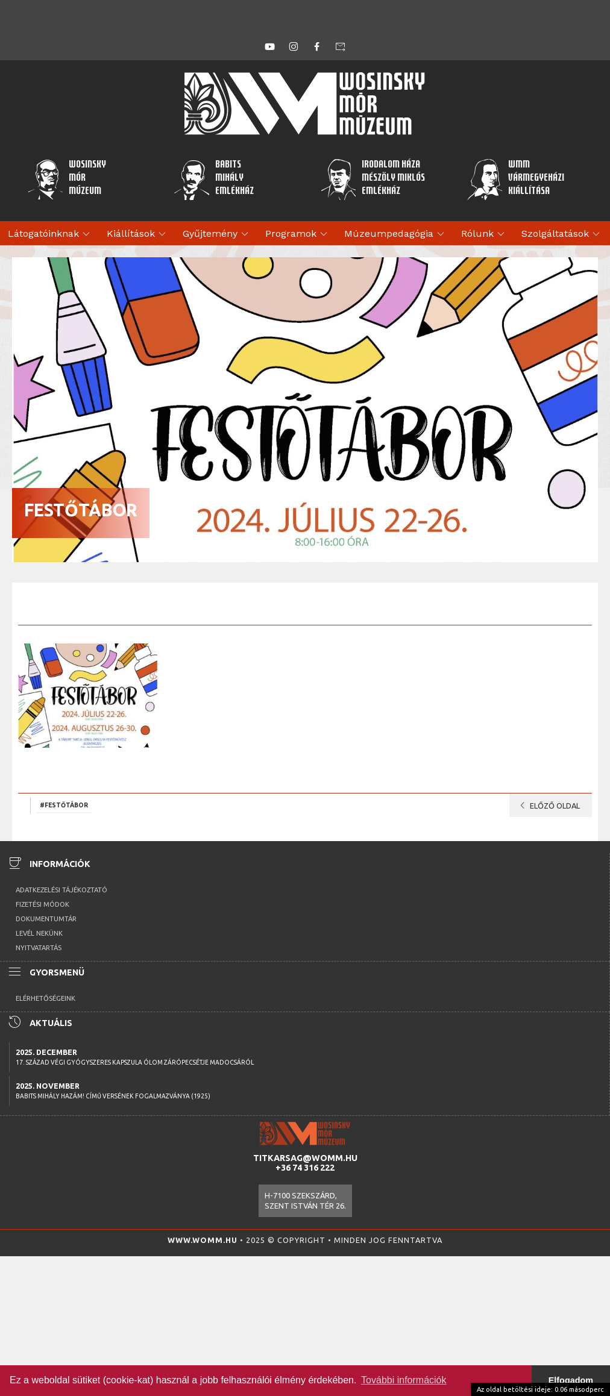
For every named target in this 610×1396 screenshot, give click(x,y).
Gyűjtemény (217, 234)
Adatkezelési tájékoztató (61, 890)
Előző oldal (547, 805)
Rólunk (484, 234)
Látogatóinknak (50, 234)
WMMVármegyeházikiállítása (515, 179)
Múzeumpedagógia (396, 234)
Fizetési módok (42, 904)
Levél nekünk (39, 933)
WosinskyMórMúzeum (66, 179)
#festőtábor (64, 805)
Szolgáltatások (562, 234)
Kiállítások (138, 234)
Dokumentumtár (46, 918)
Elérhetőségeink (45, 998)
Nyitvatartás (38, 947)
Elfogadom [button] (571, 1380)
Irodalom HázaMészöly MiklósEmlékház (372, 179)
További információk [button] (403, 1380)
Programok (298, 234)
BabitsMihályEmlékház (214, 179)
